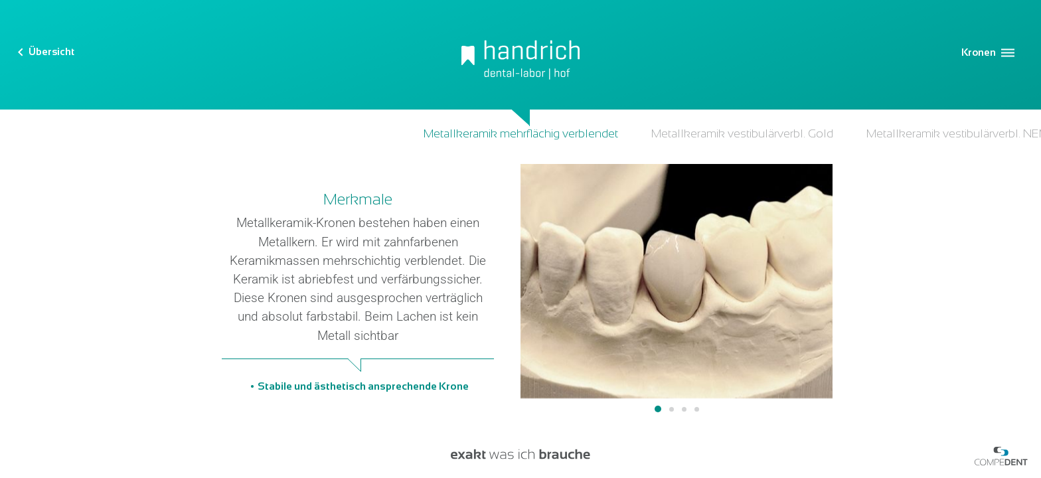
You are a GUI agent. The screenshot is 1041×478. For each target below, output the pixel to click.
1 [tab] (658, 409)
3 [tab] (684, 409)
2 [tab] (671, 409)
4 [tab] (696, 409)
